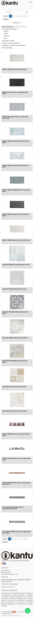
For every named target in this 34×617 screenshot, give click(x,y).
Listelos (6, 33)
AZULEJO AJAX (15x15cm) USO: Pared (14, 386)
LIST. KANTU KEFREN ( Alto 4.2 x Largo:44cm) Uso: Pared (16, 532)
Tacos (5, 38)
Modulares (6, 36)
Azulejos (6, 31)
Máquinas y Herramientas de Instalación (14, 45)
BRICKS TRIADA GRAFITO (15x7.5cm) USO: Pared (15, 215)
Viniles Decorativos (7, 47)
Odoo (14, 611)
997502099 (6, 570)
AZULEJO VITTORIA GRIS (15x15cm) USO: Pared (15, 312)
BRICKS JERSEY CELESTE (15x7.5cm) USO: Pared (15, 141)
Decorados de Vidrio (8, 40)
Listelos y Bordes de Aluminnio (11, 43)
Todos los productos (7, 26)
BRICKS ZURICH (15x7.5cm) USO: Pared (14, 69)
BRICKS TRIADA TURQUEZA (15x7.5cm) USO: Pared (16, 190)
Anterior (5, 16)
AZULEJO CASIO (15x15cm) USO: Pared (14, 411)
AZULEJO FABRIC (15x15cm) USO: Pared (14, 338)
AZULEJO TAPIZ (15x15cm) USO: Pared (14, 289)
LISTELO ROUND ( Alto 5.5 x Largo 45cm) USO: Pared (16, 459)
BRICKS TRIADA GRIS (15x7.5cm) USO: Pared (16, 240)
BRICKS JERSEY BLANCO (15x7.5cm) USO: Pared (15, 166)
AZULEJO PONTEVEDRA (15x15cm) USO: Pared (14, 361)
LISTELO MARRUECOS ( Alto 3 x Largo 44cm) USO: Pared (16, 483)
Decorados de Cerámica (10, 29)
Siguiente (6, 19)
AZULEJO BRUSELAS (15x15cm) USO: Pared (16, 264)
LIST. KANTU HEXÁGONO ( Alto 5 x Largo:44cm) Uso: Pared (13, 507)
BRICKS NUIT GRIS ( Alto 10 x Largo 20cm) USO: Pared (15, 117)
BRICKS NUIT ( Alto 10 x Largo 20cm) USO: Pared (15, 93)
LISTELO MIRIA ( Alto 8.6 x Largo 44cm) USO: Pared (16, 434)
